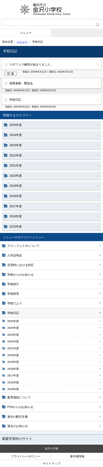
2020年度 (13, 355)
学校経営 (13, 293)
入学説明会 (14, 255)
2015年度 (13, 389)
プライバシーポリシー (25, 456)
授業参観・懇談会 (21, 83)
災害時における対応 (20, 265)
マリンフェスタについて (23, 245)
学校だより (14, 303)
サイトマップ (51, 463)
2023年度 (13, 334)
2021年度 (13, 348)
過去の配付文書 (17, 416)
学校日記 (13, 313)
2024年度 (13, 327)
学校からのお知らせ (20, 274)
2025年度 (13, 321)
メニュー (26, 33)
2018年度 (13, 368)
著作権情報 (77, 456)
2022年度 (13, 341)
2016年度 (13, 382)
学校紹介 (13, 284)
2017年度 (13, 375)
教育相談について (19, 397)
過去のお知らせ (17, 426)
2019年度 (13, 361)
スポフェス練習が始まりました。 (31, 64)
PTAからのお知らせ (20, 407)
